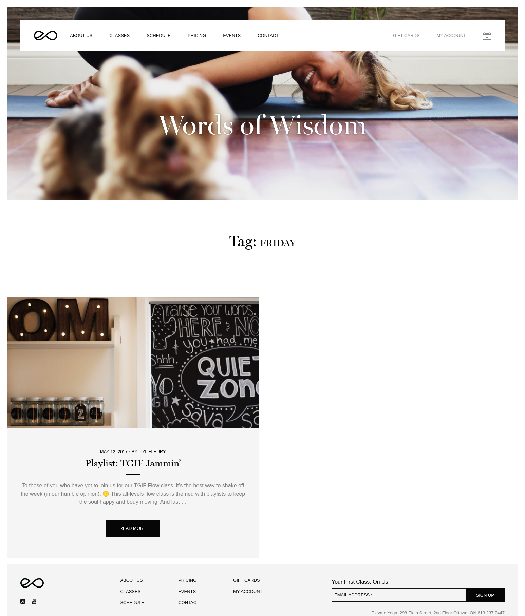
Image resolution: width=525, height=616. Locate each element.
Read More (132, 528)
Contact (268, 35)
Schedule (159, 35)
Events (232, 35)
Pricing (197, 35)
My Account (451, 35)
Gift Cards (406, 35)
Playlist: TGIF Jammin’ (133, 463)
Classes (119, 35)
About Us (81, 35)
